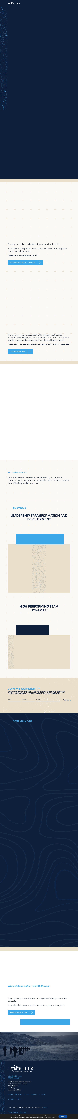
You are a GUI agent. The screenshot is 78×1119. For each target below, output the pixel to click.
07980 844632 (14, 1078)
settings (53, 1117)
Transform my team (17, 351)
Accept (63, 1116)
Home (10, 1094)
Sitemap (23, 1112)
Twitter (18, 1099)
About (26, 1094)
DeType (45, 1107)
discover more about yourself (22, 263)
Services (18, 1094)
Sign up (66, 700)
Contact (42, 1094)
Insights (34, 1094)
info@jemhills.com (15, 1076)
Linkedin (11, 1099)
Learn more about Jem (18, 1012)
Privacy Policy (13, 1112)
